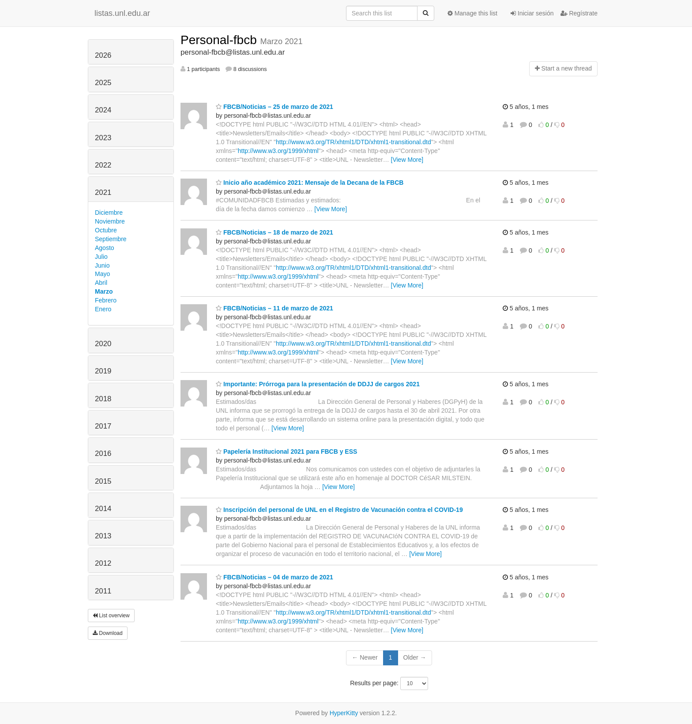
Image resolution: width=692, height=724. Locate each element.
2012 (103, 563)
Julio (101, 256)
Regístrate (579, 13)
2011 (103, 591)
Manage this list (472, 13)
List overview (111, 615)
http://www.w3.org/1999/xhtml (278, 150)
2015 (103, 481)
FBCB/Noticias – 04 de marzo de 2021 (274, 577)
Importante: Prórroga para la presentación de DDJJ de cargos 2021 (318, 384)
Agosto (104, 247)
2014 (103, 508)
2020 (103, 344)
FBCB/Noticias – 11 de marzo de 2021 (274, 308)
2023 (103, 138)
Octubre (106, 230)
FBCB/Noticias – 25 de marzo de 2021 (274, 106)
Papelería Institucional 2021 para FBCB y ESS (286, 451)
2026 (103, 55)
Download (108, 633)
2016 (103, 453)
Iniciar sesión (532, 13)
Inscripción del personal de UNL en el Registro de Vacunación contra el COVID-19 (339, 509)
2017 (103, 426)
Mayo (102, 273)
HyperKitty (344, 713)
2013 (103, 536)
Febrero (106, 300)
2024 (103, 110)
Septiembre (111, 239)
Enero (103, 309)
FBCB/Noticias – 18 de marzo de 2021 (274, 232)
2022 (103, 165)
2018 (103, 399)
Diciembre (109, 212)
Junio (102, 265)
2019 (103, 371)
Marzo (104, 291)
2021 (103, 192)
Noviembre (110, 221)
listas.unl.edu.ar (122, 13)
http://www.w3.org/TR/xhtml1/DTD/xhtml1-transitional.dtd (353, 142)
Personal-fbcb (220, 40)
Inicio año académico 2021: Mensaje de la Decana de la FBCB (309, 182)
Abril (101, 282)
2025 (103, 82)
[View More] (407, 159)
